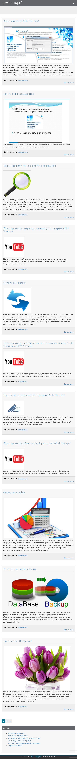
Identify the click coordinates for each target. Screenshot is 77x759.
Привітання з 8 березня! (17, 640)
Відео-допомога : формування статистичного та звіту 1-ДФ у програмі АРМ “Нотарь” (38, 344)
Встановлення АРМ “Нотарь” (18, 736)
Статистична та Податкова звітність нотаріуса (24, 743)
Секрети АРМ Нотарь (15, 745)
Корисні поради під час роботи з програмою (29, 165)
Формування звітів (14, 492)
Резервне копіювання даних (19, 568)
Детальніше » (69, 82)
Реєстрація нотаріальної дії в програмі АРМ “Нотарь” (34, 395)
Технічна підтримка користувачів (19, 741)
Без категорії (22, 80)
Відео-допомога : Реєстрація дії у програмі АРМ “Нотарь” (37, 443)
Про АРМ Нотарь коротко (18, 93)
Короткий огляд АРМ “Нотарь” (21, 20)
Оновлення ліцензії (14, 282)
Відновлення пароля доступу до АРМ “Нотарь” (24, 738)
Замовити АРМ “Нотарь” (16, 733)
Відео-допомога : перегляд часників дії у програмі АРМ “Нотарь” (36, 230)
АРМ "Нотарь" (12, 2)
